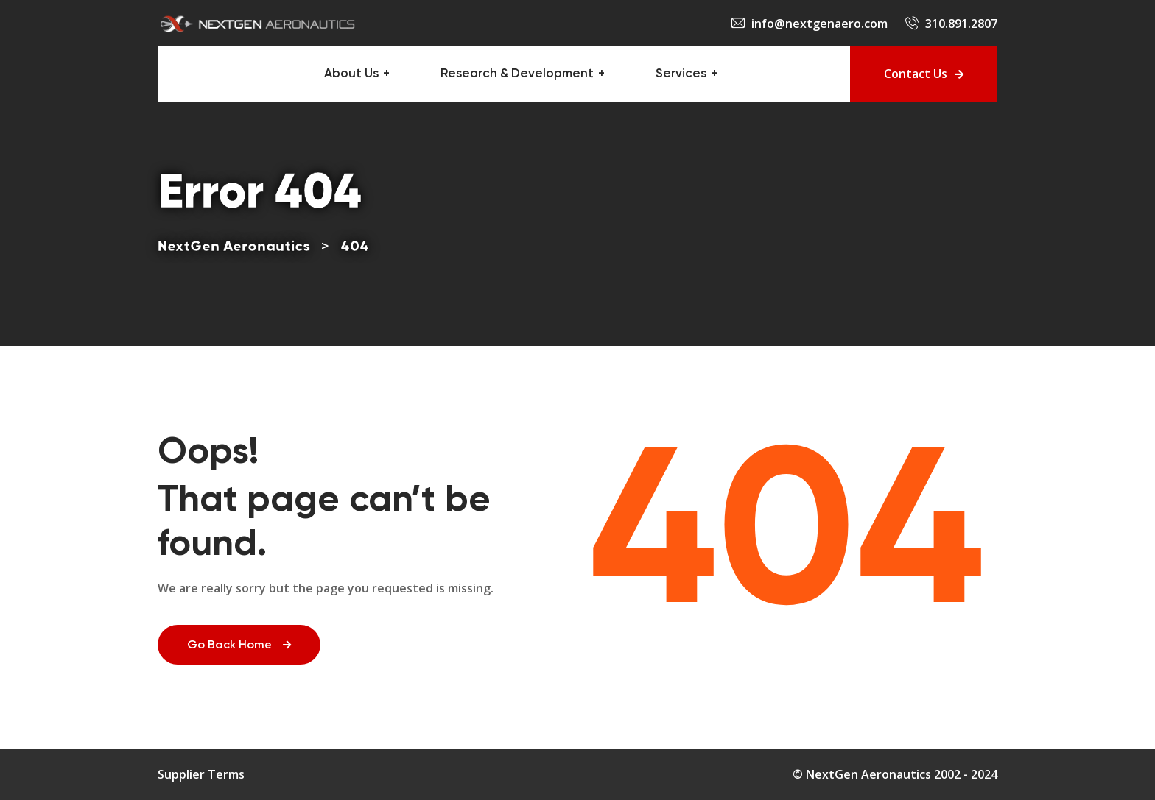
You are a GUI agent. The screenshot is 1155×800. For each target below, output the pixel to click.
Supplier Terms (201, 774)
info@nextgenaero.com (819, 23)
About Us (351, 74)
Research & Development (517, 74)
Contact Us (923, 74)
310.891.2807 (961, 23)
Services (681, 74)
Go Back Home (239, 645)
